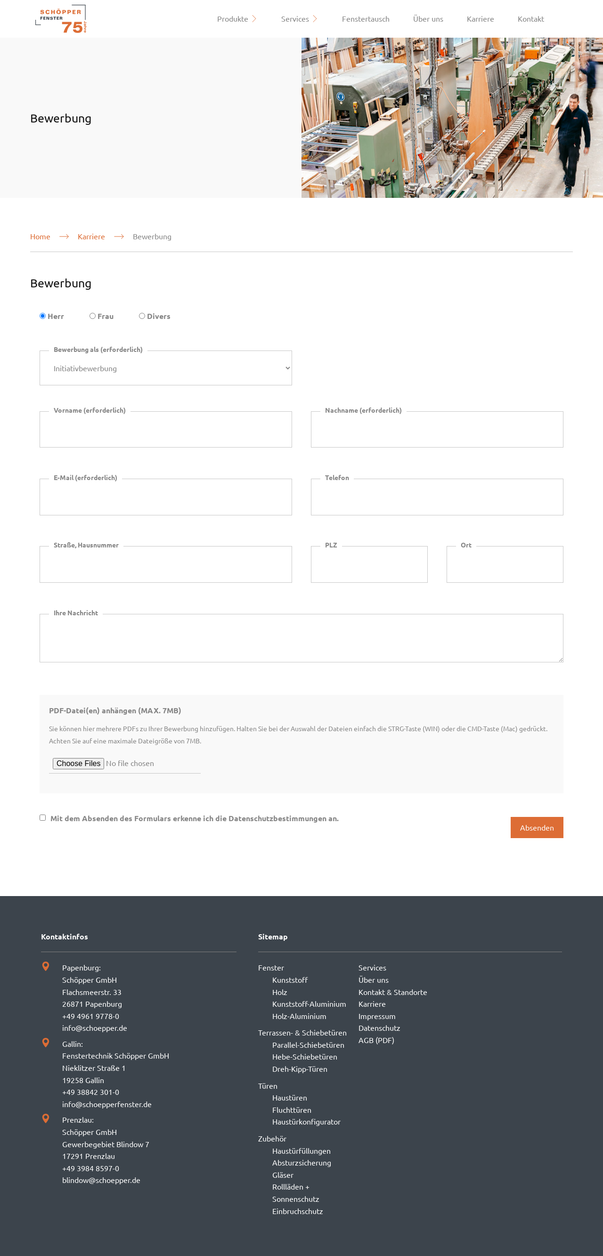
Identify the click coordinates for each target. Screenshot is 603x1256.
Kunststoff (290, 979)
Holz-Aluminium (299, 1015)
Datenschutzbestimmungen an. (283, 818)
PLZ (331, 544)
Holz (279, 991)
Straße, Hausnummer (86, 544)
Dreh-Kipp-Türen (299, 1068)
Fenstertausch (366, 18)
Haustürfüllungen (301, 1150)
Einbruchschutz (297, 1210)
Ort (466, 544)
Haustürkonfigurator (306, 1121)
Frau (106, 316)
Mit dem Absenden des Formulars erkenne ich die (194, 818)
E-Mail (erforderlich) (85, 477)
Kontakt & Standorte (393, 991)
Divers (159, 316)
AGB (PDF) (376, 1039)
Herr (56, 316)
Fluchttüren (291, 1109)
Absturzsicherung (301, 1162)
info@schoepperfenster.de (107, 1104)
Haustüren (289, 1097)
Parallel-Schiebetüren (308, 1044)
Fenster (271, 967)
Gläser (282, 1174)
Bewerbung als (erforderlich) (98, 349)
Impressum (377, 1015)
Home (40, 236)
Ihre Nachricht (76, 612)
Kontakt (531, 18)
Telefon (337, 477)
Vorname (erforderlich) (90, 410)
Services (372, 967)
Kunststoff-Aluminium (309, 1003)
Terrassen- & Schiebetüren (302, 1032)
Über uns (428, 18)
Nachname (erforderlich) (363, 410)
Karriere (480, 18)
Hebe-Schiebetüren (304, 1056)
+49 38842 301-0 (90, 1091)
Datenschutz (379, 1027)
